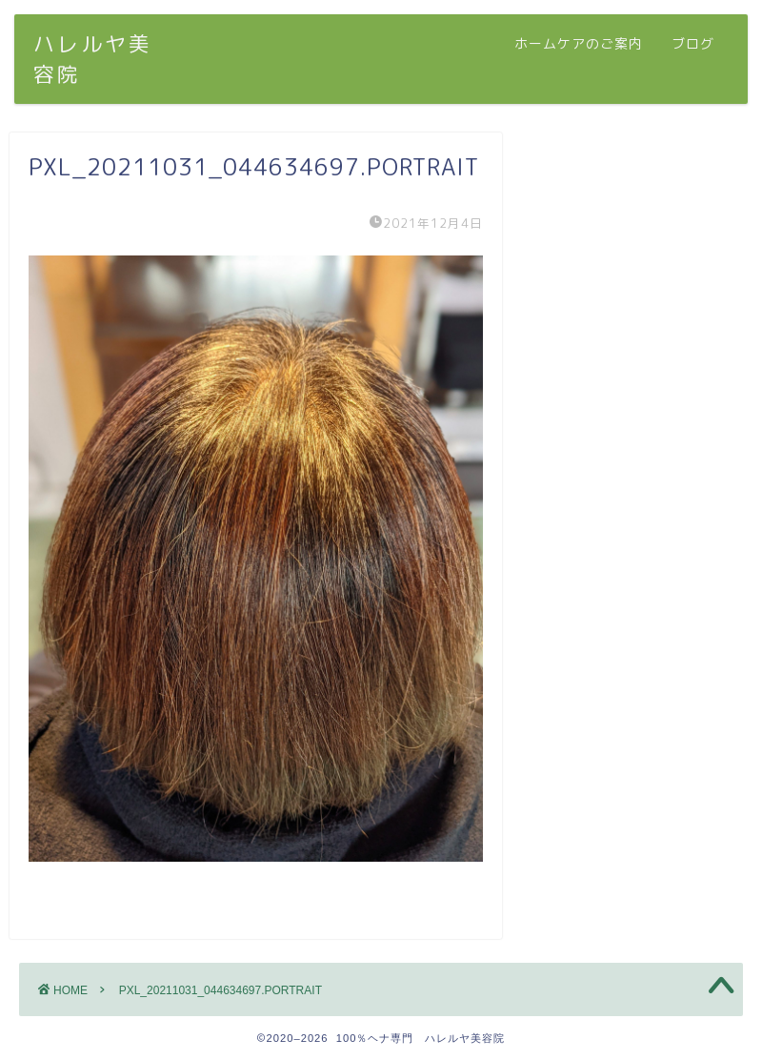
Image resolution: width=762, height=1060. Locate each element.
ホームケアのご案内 (578, 43)
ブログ (693, 43)
